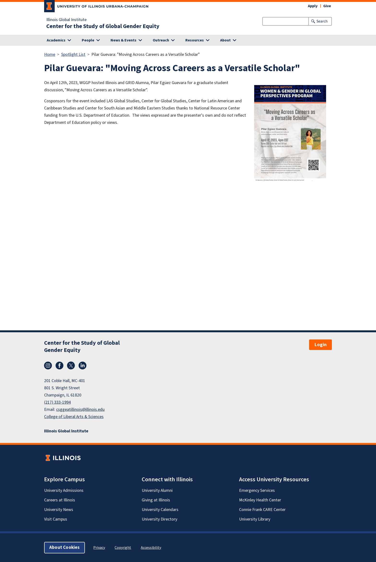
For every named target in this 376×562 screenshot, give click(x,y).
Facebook (59, 365)
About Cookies (64, 547)
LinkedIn (82, 365)
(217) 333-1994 (57, 402)
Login (320, 344)
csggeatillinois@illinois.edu (80, 410)
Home (49, 54)
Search (322, 21)
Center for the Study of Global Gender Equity (102, 26)
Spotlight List (73, 54)
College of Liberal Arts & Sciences (74, 417)
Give (327, 6)
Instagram (48, 365)
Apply (312, 6)
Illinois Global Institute (66, 20)
